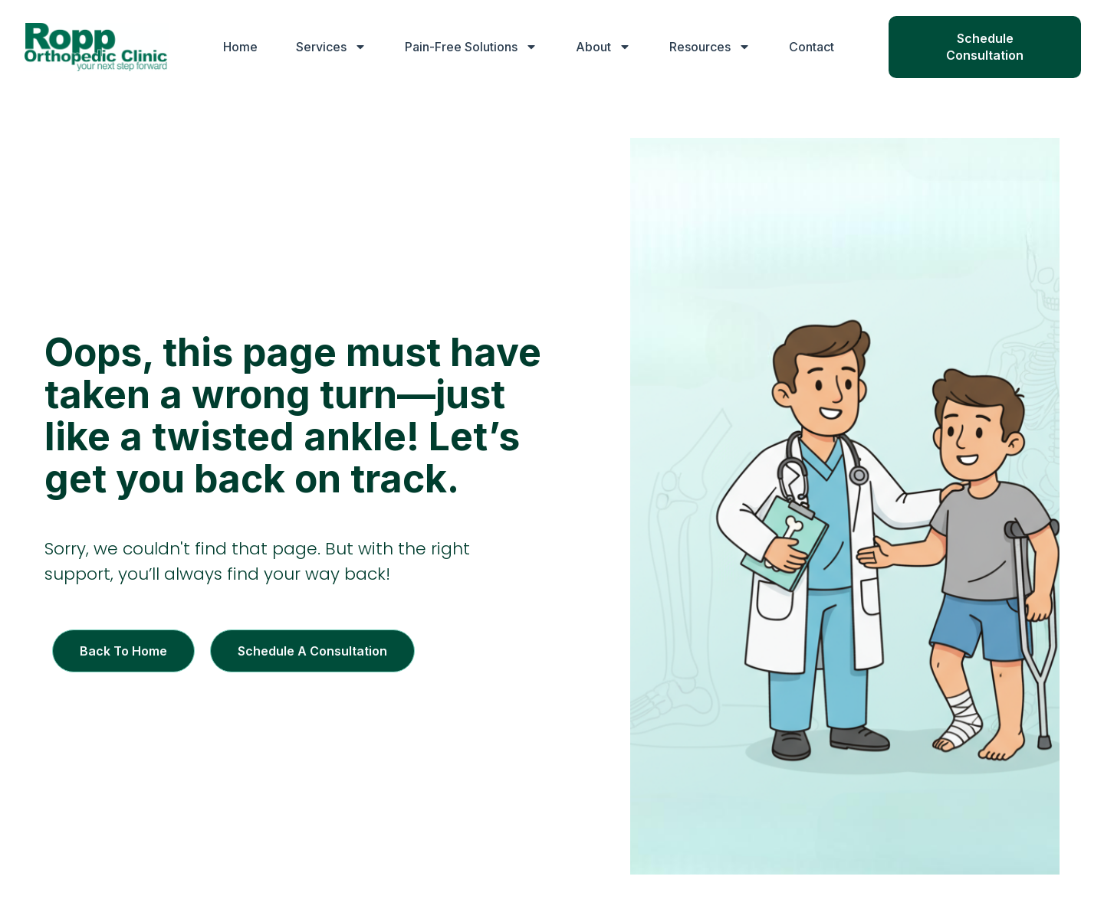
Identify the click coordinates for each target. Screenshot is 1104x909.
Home (240, 46)
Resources (710, 47)
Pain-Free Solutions (471, 47)
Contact (811, 46)
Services (331, 47)
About (603, 47)
